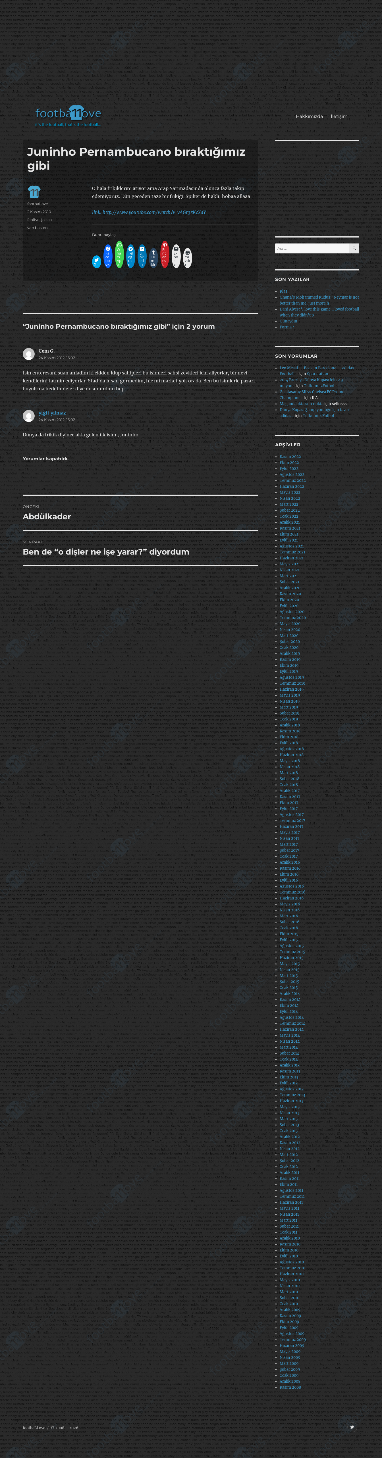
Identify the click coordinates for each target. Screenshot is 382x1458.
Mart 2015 (289, 975)
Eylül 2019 (289, 671)
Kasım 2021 (290, 528)
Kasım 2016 (290, 868)
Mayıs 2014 (290, 1035)
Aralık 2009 (290, 1309)
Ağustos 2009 (292, 1333)
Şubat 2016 (290, 922)
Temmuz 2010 (292, 1268)
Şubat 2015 (289, 981)
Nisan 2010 (290, 1286)
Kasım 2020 (290, 593)
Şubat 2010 (289, 1297)
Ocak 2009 (289, 1375)
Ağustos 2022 (292, 474)
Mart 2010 (289, 1292)
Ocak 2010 (289, 1303)
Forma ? (287, 327)
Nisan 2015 (290, 969)
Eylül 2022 (289, 468)
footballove (37, 203)
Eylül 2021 (289, 540)
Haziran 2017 (292, 826)
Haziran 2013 (291, 1101)
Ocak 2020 (289, 647)
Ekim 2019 (289, 665)
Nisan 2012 (290, 1148)
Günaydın (288, 321)
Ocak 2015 (289, 987)
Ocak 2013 (289, 1130)
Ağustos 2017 (292, 814)
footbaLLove (34, 1428)
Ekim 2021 (289, 534)
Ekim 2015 (289, 934)
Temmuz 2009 (293, 1339)
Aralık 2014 (290, 993)
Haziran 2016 (292, 898)
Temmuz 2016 (293, 892)
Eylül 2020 (289, 605)
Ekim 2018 (289, 737)
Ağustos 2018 (292, 749)
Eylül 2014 (289, 1011)
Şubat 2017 (289, 850)
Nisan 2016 (290, 910)
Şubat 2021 (289, 582)
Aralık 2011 (289, 1172)
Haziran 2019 (292, 689)
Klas (283, 291)
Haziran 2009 (292, 1345)
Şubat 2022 (290, 510)
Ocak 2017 (289, 856)
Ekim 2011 (289, 1184)
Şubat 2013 (289, 1124)
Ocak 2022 (289, 516)
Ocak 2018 (289, 784)
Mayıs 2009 (290, 1351)
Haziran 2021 (292, 558)
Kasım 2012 (290, 1142)
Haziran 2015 (292, 957)
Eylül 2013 (289, 1083)
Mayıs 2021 (290, 564)
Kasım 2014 (290, 999)
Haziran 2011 (291, 1202)
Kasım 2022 (290, 456)
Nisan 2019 (290, 701)
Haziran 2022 (292, 486)
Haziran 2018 (292, 755)
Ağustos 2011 (291, 1190)
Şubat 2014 (289, 1053)
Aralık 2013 (290, 1065)
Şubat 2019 (290, 713)
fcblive (33, 219)
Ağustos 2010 (292, 1262)
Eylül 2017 (289, 808)
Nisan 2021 (290, 570)
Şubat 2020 (290, 641)
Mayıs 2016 (290, 904)
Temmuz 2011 (292, 1196)
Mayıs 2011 (289, 1208)
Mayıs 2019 (290, 695)
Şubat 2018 (289, 778)
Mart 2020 (289, 635)
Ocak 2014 (289, 1059)
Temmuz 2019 (293, 683)
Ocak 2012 (289, 1166)
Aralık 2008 (290, 1381)
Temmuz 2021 (292, 552)
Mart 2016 (289, 916)
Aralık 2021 (290, 522)
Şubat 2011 (289, 1226)
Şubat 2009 (290, 1369)
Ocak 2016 (289, 928)
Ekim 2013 (289, 1077)
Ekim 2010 (289, 1250)
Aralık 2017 (290, 790)
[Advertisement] (192, 55)
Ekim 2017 (289, 802)
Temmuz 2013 (292, 1095)
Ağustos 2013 (292, 1089)
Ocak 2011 (288, 1232)
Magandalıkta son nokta (301, 403)
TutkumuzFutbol (319, 386)
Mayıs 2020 (290, 623)
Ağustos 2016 (292, 886)
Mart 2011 (288, 1220)
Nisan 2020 (290, 629)
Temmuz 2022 (293, 480)
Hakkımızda (309, 116)
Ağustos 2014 (292, 1017)
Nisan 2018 (290, 767)
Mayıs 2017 (290, 832)
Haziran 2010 (292, 1274)
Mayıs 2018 (290, 761)
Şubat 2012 (289, 1160)
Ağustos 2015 (292, 945)
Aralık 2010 (290, 1238)
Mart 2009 (289, 1363)
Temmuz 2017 (292, 820)
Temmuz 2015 (292, 951)
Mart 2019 (289, 707)
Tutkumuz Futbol (318, 415)
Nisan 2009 (290, 1357)
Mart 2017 (289, 844)
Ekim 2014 (289, 1005)
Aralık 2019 (290, 653)
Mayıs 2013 (290, 1107)
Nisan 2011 (289, 1214)
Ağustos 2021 (292, 546)
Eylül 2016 (289, 880)
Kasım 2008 (290, 1387)
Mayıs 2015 (290, 963)
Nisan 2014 (290, 1041)
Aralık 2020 (290, 588)
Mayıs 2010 (290, 1280)
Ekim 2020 (289, 599)
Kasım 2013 (290, 1071)
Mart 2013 (289, 1119)
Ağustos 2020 (292, 611)
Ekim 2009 (289, 1321)
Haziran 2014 (292, 1029)
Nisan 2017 (290, 838)
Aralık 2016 (290, 862)
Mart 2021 (289, 576)
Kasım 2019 (290, 659)
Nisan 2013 (289, 1113)
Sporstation (317, 374)
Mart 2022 (289, 504)
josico (46, 219)
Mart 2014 (289, 1047)
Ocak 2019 (289, 719)
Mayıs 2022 (290, 492)
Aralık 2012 (290, 1136)
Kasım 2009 (290, 1315)
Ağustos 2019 (292, 677)
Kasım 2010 (290, 1244)
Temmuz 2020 (293, 617)
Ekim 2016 (289, 874)
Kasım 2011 (290, 1178)
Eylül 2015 (289, 940)
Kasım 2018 (290, 731)
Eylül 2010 (289, 1256)
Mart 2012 (289, 1154)
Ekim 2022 (289, 462)
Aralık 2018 (290, 725)
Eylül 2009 (289, 1327)
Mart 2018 (289, 772)
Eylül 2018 (289, 743)
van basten (37, 227)
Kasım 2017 (290, 796)
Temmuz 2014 (292, 1023)
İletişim (339, 116)
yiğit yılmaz (52, 413)
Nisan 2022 (290, 498)
